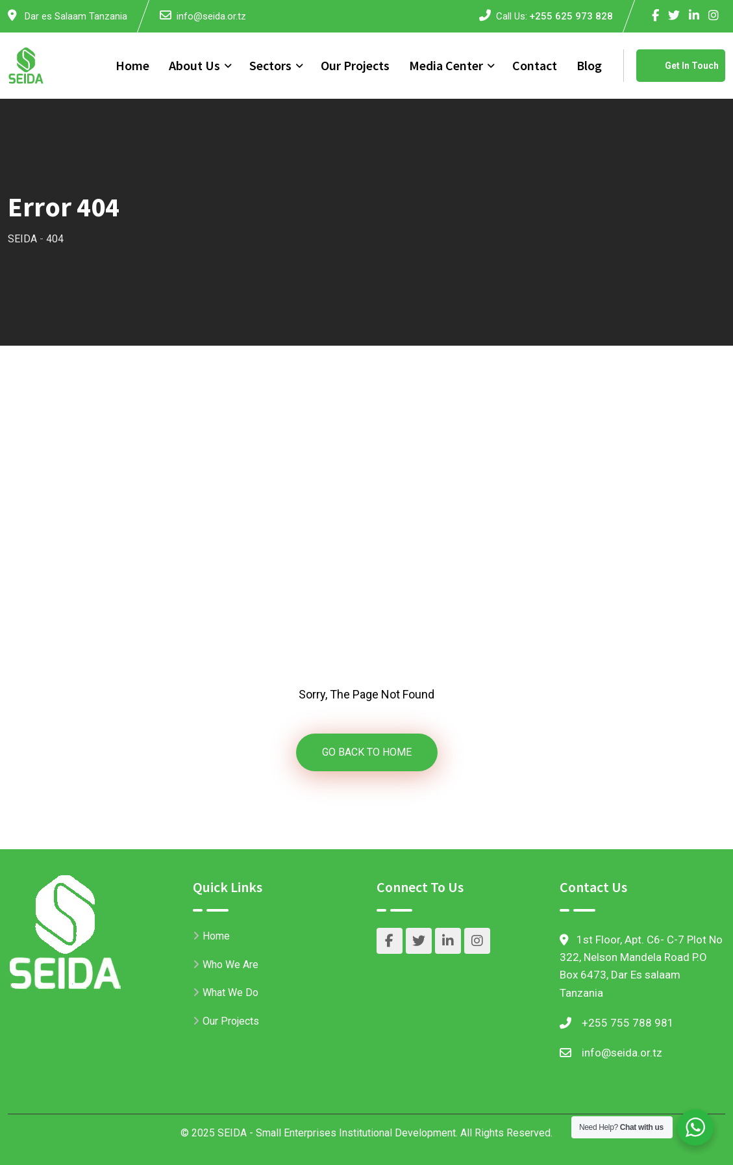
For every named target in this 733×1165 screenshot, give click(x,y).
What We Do (230, 992)
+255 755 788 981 (628, 1022)
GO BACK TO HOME (367, 752)
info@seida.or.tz (211, 16)
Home (132, 65)
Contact (534, 65)
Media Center (446, 65)
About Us (194, 65)
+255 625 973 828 (571, 16)
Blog (589, 65)
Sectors (270, 65)
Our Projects (355, 65)
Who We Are (230, 964)
